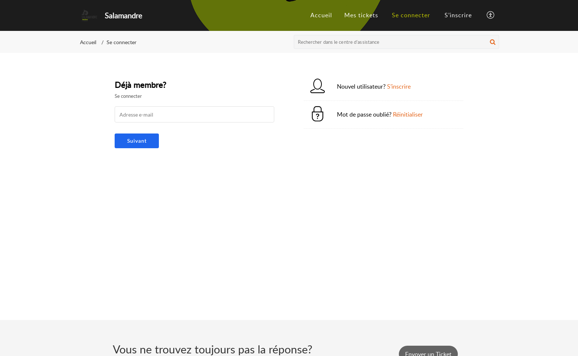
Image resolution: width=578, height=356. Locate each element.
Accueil (88, 42)
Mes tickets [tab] (361, 15)
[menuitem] (411, 15)
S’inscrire (458, 15)
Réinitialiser (408, 114)
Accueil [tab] (321, 15)
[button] (492, 42)
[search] (396, 42)
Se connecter (411, 15)
